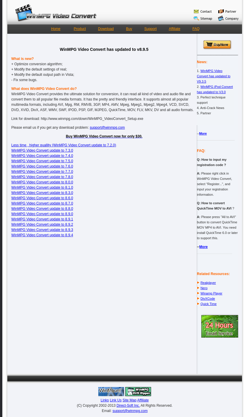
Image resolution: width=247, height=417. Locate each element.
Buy (129, 29)
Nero (203, 288)
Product (80, 29)
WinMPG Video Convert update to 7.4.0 (42, 156)
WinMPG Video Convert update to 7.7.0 (42, 172)
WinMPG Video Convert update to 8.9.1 (42, 219)
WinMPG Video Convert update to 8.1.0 (42, 187)
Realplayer (208, 282)
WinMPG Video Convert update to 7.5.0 (42, 161)
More (203, 133)
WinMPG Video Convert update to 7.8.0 (42, 177)
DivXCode (207, 298)
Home (55, 29)
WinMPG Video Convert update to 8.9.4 (42, 235)
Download (106, 29)
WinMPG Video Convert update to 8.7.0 (42, 203)
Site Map (129, 400)
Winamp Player (211, 293)
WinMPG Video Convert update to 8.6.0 (42, 198)
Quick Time (208, 304)
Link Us (115, 400)
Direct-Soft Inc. (128, 405)
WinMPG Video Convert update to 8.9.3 (42, 230)
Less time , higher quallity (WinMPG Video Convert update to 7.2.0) (63, 145)
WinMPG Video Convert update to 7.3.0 (42, 150)
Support (150, 29)
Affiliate (174, 29)
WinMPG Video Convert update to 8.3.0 (42, 193)
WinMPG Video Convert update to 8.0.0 (42, 182)
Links (105, 400)
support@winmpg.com (107, 127)
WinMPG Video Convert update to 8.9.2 (42, 224)
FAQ (195, 29)
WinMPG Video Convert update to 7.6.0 (42, 166)
